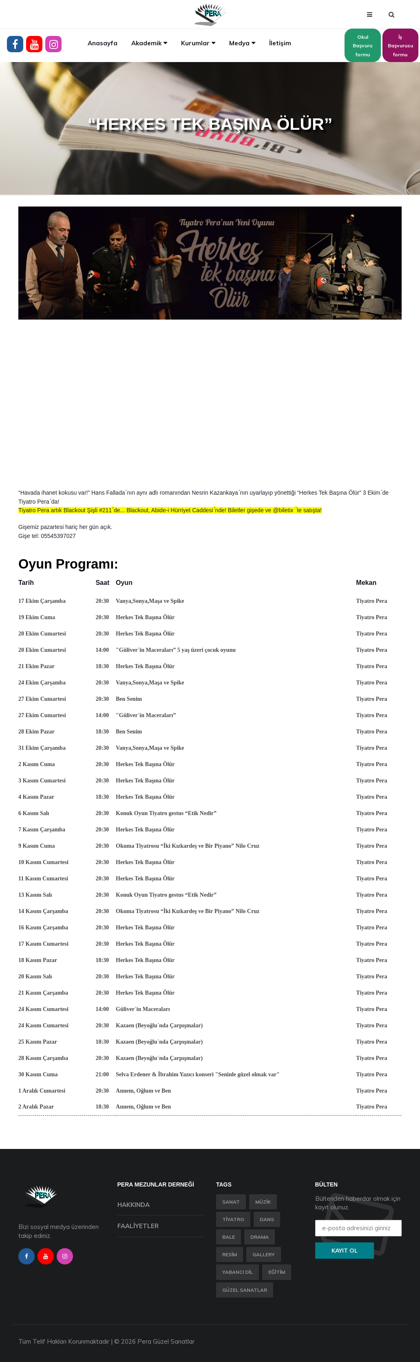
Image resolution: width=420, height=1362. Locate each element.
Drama (259, 1237)
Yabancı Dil (237, 1272)
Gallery (263, 1254)
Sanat (231, 1202)
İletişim (280, 43)
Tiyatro (233, 1219)
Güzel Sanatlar (244, 1290)
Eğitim (276, 1272)
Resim (229, 1254)
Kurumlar (195, 43)
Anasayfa (102, 43)
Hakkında (133, 1205)
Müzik (263, 1202)
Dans (267, 1219)
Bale (228, 1237)
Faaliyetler (138, 1226)
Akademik (146, 43)
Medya (239, 43)
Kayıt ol (345, 1250)
